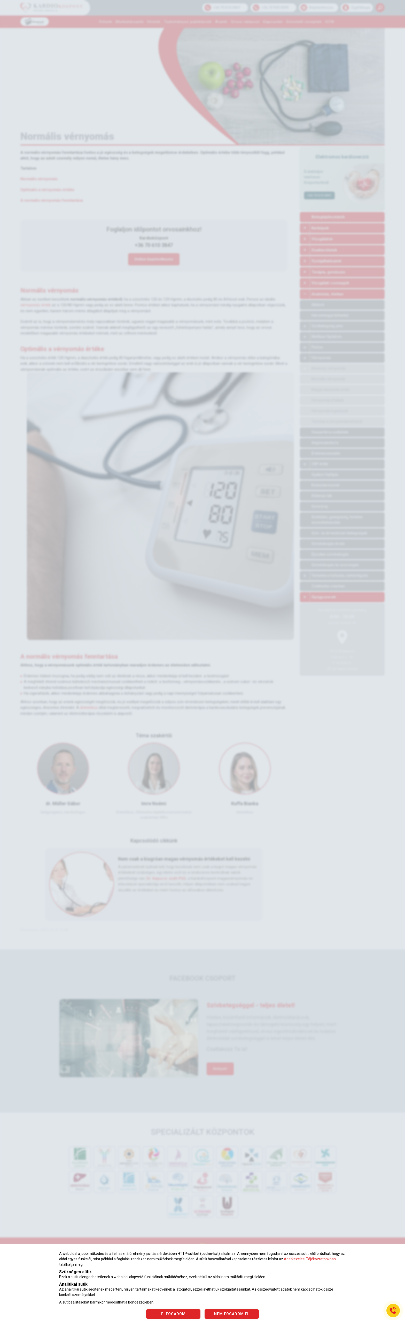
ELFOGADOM (173, 1314)
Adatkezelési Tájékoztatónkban (310, 1259)
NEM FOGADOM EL (232, 1314)
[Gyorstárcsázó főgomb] (393, 1310)
